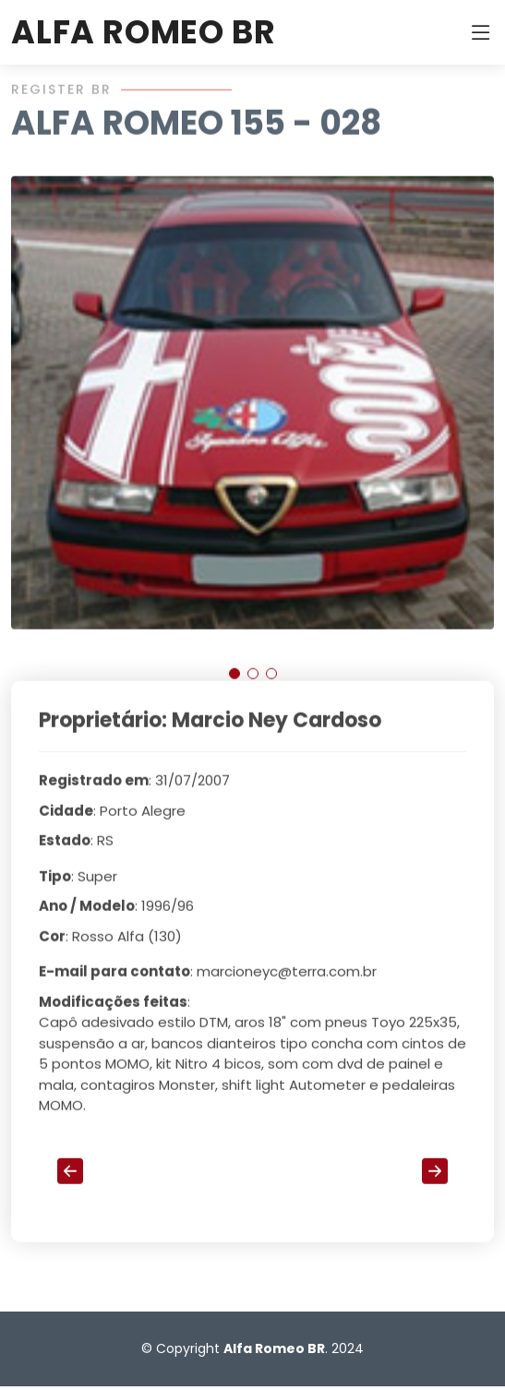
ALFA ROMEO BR (143, 31)
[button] (234, 681)
